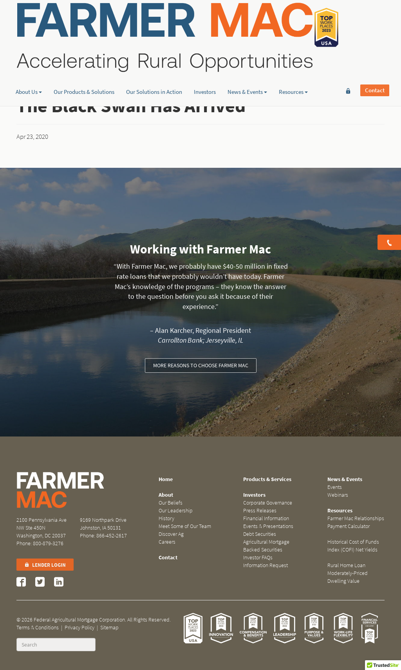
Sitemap (109, 627)
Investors (205, 61)
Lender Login (45, 565)
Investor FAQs (258, 557)
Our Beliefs (170, 503)
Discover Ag (171, 534)
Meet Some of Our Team (185, 526)
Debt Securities (259, 534)
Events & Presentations (268, 526)
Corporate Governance (267, 503)
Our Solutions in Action (154, 61)
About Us (29, 61)
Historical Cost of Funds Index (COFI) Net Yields (353, 545)
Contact (375, 18)
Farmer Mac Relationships (355, 518)
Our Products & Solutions (84, 61)
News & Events (247, 61)
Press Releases (259, 510)
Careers (167, 542)
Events (334, 487)
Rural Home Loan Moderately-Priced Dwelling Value (347, 573)
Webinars (337, 495)
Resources (293, 61)
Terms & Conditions (37, 627)
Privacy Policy (79, 627)
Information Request (265, 565)
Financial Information (266, 518)
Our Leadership (176, 510)
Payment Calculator (348, 526)
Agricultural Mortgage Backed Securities (266, 545)
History (166, 518)
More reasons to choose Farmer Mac (200, 365)
